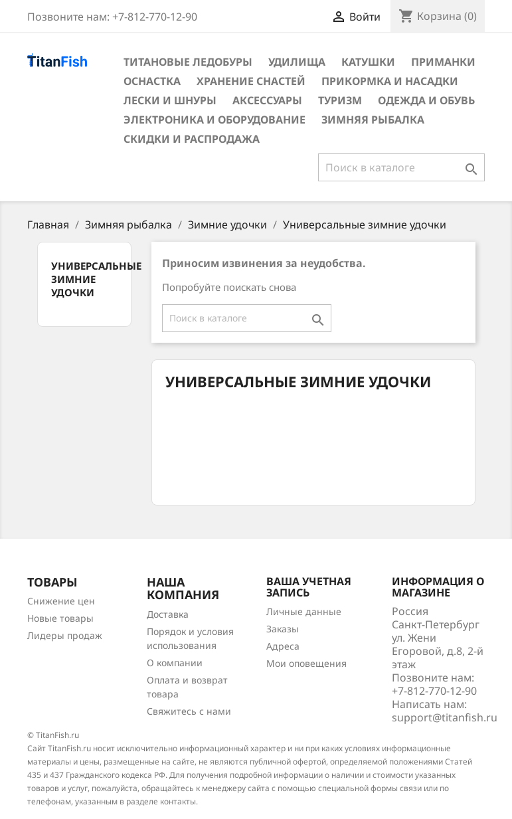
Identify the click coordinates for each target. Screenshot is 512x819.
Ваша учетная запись (308, 587)
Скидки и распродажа (192, 139)
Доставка (168, 614)
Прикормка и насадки (389, 81)
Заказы (282, 628)
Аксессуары (267, 100)
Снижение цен (61, 600)
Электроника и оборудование (214, 119)
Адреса (282, 646)
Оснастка (152, 81)
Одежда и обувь (426, 100)
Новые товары (60, 618)
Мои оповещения (306, 663)
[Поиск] (401, 167)
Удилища (296, 61)
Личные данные (303, 611)
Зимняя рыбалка (372, 119)
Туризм (340, 100)
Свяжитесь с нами (189, 711)
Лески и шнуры (170, 100)
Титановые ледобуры (188, 61)
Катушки (368, 61)
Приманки (443, 61)
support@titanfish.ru (444, 717)
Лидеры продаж (64, 635)
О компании (175, 662)
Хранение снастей (251, 81)
